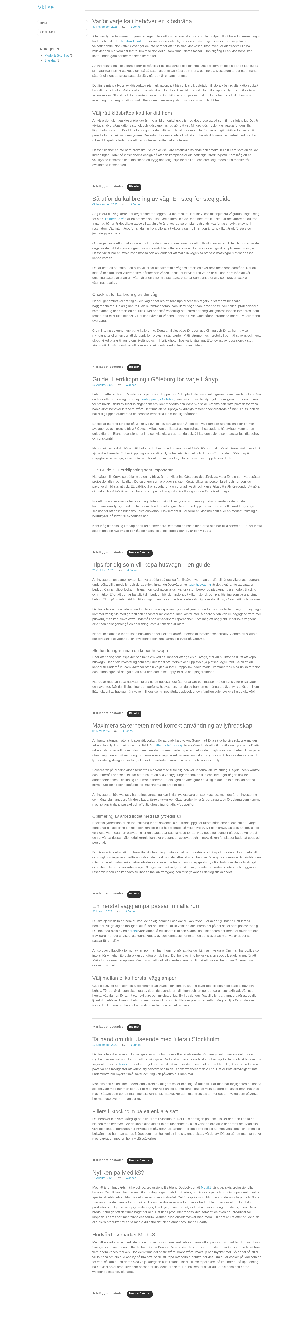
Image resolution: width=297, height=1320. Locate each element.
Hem (43, 23)
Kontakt (47, 32)
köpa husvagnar (199, 584)
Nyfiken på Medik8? (118, 1172)
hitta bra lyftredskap (169, 745)
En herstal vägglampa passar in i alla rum (146, 906)
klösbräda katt (131, 41)
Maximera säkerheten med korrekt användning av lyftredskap (172, 725)
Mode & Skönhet (140, 552)
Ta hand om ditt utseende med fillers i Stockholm (155, 1039)
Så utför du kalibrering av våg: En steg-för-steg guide (161, 198)
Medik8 (206, 1187)
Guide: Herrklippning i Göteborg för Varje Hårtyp (155, 379)
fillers (123, 1064)
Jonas (137, 26)
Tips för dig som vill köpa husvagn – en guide (151, 564)
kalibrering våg (116, 219)
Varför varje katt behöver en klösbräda (142, 21)
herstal (133, 931)
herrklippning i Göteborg (158, 399)
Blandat (134, 186)
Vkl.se (46, 7)
